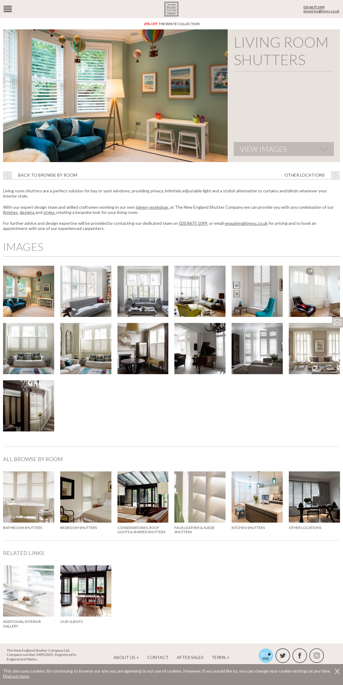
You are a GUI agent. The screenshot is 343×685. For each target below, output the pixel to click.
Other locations (305, 175)
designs (27, 212)
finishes (10, 212)
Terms (219, 657)
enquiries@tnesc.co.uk (321, 11)
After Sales (190, 657)
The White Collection (172, 24)
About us (124, 657)
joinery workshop (152, 207)
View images (263, 149)
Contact (158, 657)
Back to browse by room (47, 175)
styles (49, 212)
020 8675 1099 (314, 7)
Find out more (16, 676)
